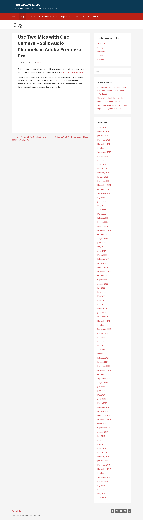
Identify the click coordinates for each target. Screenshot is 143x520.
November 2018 (104, 469)
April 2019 (101, 448)
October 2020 (103, 374)
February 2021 (103, 358)
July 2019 (101, 436)
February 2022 (103, 308)
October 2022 (103, 275)
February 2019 (103, 456)
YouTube (101, 43)
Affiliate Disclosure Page (73, 72)
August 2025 (102, 156)
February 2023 (103, 259)
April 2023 (101, 251)
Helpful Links (66, 16)
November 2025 (104, 144)
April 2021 (101, 349)
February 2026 (103, 131)
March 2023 (102, 255)
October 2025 (103, 148)
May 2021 (101, 345)
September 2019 (104, 428)
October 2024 (103, 189)
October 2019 (103, 424)
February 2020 (103, 407)
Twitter (100, 55)
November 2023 (104, 230)
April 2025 (101, 164)
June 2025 (101, 160)
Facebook (101, 51)
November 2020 (104, 370)
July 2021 (101, 337)
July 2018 (101, 485)
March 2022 (102, 304)
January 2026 (102, 136)
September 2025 (104, 152)
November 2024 (104, 185)
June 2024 (101, 201)
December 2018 (103, 465)
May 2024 (101, 205)
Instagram (101, 47)
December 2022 (103, 267)
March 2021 (102, 354)
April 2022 (101, 300)
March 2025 (102, 168)
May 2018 (101, 493)
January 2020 (102, 411)
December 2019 (103, 415)
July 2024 (101, 197)
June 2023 (101, 242)
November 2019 (104, 419)
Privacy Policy (93, 16)
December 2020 (103, 366)
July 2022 (101, 288)
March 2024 (102, 214)
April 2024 (101, 210)
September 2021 (104, 329)
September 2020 (104, 378)
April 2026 (101, 127)
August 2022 (102, 284)
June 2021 (101, 341)
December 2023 (103, 226)
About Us (32, 16)
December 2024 (103, 181)
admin (39, 62)
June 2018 (101, 489)
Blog (22, 16)
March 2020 (102, 403)
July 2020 (101, 386)
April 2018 (101, 498)
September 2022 (104, 280)
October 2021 (103, 325)
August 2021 (102, 333)
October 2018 (103, 473)
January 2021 (102, 362)
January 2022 (102, 312)
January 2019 (102, 461)
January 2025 (102, 177)
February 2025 (103, 173)
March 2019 (102, 452)
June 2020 (101, 391)
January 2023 (102, 263)
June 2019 (101, 440)
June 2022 (101, 292)
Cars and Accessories (48, 16)
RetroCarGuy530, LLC (27, 4)
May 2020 (101, 395)
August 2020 (102, 382)
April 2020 (101, 399)
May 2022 (101, 296)
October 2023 (103, 234)
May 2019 (101, 444)
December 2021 (103, 317)
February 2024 (103, 218)
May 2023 (101, 247)
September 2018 (104, 477)
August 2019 (102, 432)
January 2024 (102, 222)
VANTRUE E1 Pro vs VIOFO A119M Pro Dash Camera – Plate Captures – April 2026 (111, 90)
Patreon (100, 60)
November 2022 (104, 271)
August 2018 (102, 481)
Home (14, 16)
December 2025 (103, 140)
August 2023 (102, 238)
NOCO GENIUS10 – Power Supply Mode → (72, 137)
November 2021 (104, 321)
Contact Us (79, 16)
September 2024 (104, 193)
